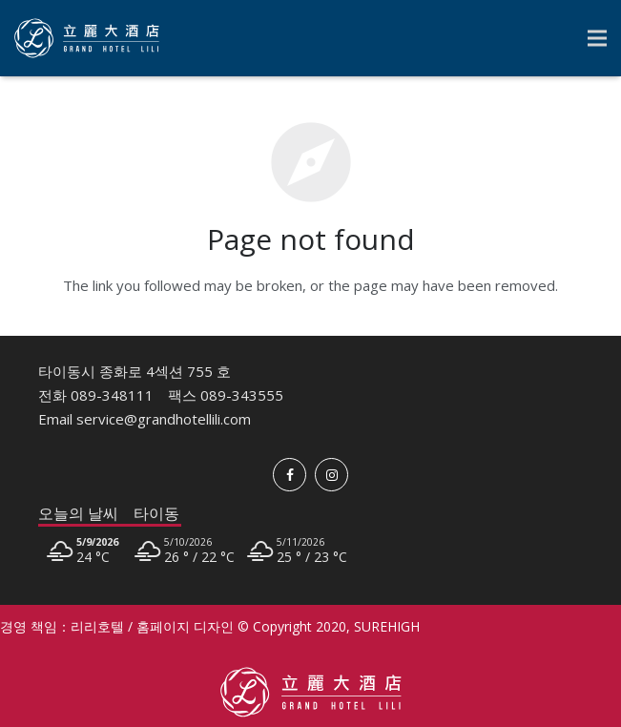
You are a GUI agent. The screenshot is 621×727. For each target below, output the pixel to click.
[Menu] (597, 38)
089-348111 (112, 395)
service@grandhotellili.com (163, 418)
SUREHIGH (387, 626)
